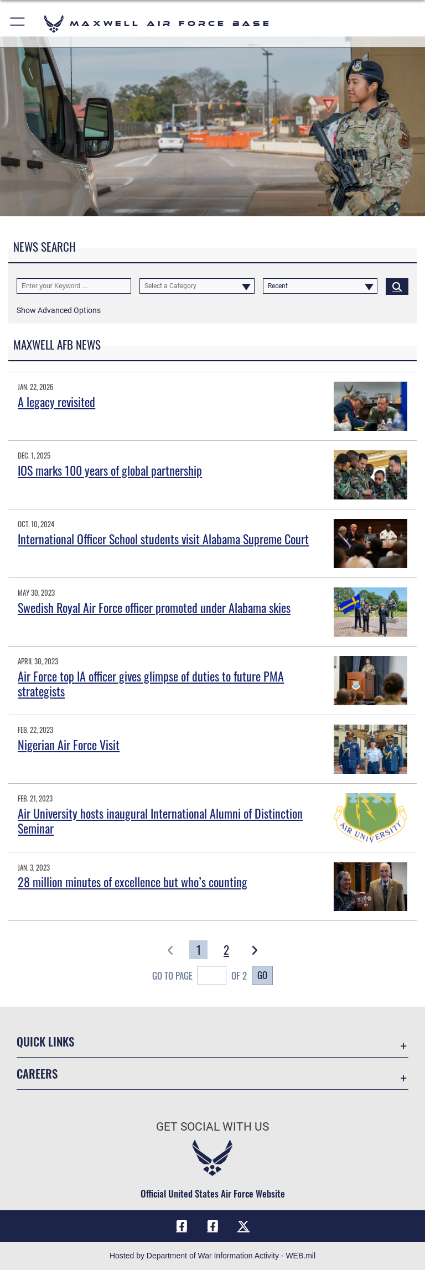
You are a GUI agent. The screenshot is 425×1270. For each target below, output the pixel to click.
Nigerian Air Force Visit (69, 744)
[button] (18, 23)
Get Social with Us (212, 1126)
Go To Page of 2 (199, 977)
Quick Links (45, 1041)
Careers (37, 1073)
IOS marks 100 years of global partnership (110, 470)
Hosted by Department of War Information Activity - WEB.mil (212, 1255)
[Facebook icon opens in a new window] (181, 1225)
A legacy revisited (56, 401)
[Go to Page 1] (198, 949)
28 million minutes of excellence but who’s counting (132, 882)
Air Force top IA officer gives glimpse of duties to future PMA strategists (151, 683)
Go (262, 974)
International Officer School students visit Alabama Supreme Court (163, 539)
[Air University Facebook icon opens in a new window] (212, 1225)
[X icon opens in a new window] (243, 1225)
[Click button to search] (397, 286)
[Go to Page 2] (226, 949)
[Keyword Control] (74, 286)
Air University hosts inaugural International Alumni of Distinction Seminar (160, 820)
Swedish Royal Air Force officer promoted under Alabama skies (154, 607)
